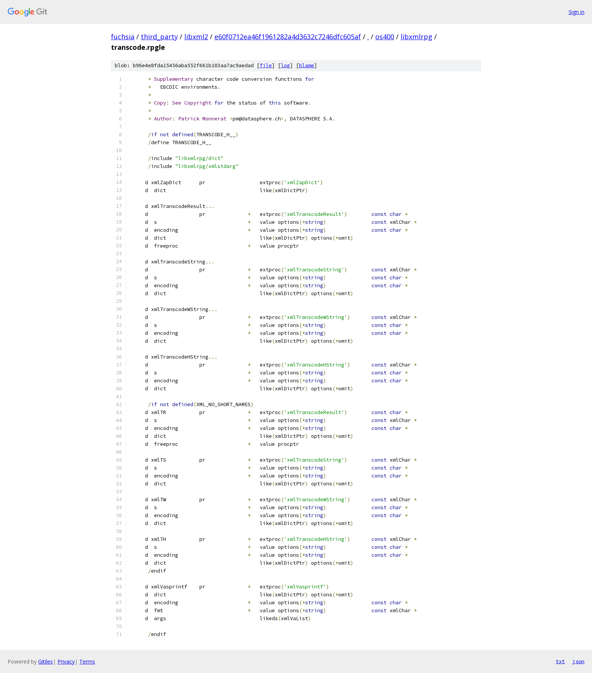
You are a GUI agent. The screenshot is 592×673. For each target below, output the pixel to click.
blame (306, 65)
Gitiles (45, 661)
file (266, 65)
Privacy (66, 661)
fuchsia (122, 36)
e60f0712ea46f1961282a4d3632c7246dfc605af (287, 36)
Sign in (576, 11)
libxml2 (196, 36)
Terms (87, 661)
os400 (384, 36)
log (285, 65)
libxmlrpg (416, 36)
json (578, 661)
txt (560, 661)
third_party (159, 36)
